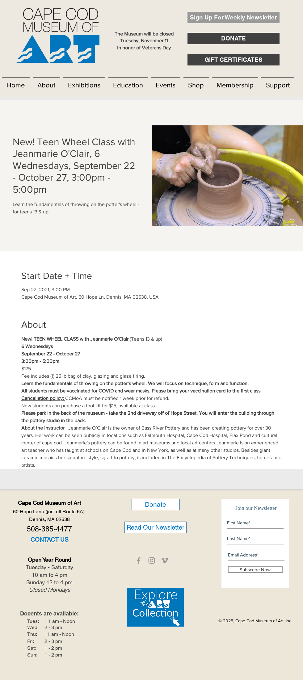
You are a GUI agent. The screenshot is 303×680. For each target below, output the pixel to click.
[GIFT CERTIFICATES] (233, 59)
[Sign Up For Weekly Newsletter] (233, 17)
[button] (46, 82)
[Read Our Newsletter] (155, 527)
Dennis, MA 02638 (49, 519)
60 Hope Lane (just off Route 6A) (49, 511)
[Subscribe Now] (255, 569)
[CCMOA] (138, 560)
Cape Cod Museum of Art (49, 503)
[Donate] (156, 504)
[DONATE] (233, 38)
